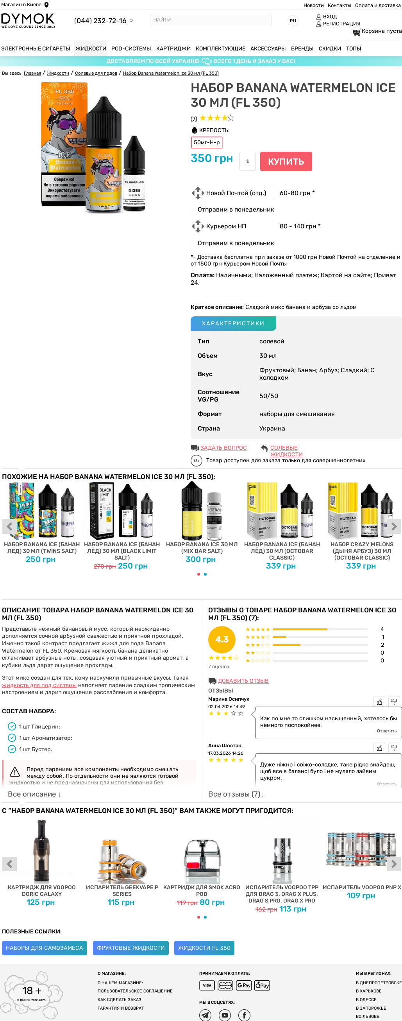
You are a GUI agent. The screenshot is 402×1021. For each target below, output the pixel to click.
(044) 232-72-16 (100, 20)
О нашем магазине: (120, 982)
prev (10, 527)
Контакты (339, 5)
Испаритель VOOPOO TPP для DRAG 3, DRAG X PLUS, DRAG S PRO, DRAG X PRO (282, 859)
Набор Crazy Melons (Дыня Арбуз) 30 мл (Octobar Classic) (362, 521)
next (394, 527)
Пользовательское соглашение (135, 991)
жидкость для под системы (39, 685)
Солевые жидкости (286, 448)
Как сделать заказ (119, 999)
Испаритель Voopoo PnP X (362, 852)
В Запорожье (371, 1008)
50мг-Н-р (207, 142)
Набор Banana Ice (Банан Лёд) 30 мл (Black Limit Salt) (122, 521)
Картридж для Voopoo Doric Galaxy (42, 856)
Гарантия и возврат (121, 1008)
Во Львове (367, 1016)
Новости (314, 5)
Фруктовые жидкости (131, 948)
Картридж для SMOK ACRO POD (202, 856)
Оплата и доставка (378, 5)
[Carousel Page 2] (205, 574)
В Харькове (369, 991)
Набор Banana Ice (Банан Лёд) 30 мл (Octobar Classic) (282, 521)
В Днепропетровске (379, 982)
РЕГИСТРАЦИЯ (338, 24)
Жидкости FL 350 (204, 948)
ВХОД (326, 17)
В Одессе (366, 999)
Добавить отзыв (243, 681)
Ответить (387, 731)
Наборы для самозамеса (44, 948)
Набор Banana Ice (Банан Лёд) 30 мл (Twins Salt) (42, 517)
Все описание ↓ (34, 794)
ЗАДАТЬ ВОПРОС (223, 448)
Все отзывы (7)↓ (236, 794)
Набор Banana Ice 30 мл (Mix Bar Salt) (202, 517)
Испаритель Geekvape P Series (122, 856)
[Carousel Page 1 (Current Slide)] (198, 574)
